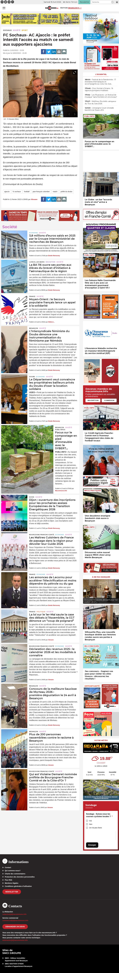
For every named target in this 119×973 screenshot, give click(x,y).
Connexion (109, 400)
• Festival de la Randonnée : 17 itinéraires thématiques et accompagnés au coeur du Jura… (100, 81)
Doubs (32, 376)
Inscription (93, 400)
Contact (8, 867)
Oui (90, 821)
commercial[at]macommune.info (15, 920)
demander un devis (15, 927)
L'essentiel (101, 74)
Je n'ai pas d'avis (95, 828)
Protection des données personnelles (20, 877)
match (55, 192)
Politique (41, 612)
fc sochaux (17, 192)
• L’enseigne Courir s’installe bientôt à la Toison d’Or (99, 109)
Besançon (33, 328)
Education (50, 262)
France (32, 296)
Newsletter (11, 892)
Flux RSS (8, 880)
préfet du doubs (66, 192)
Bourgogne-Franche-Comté (41, 535)
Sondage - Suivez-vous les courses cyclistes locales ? (99, 815)
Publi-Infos (60, 429)
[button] (112, 2)
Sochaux (7, 30)
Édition (64, 8)
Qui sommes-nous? (12, 871)
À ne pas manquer (101, 577)
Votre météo (101, 740)
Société (16, 30)
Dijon (31, 497)
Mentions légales (11, 883)
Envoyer (92, 845)
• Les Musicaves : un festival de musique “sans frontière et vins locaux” (101, 96)
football (26, 192)
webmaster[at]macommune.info (15, 940)
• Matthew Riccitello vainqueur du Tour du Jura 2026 (100, 102)
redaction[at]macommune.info (14, 914)
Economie (33, 233)
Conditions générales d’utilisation (18, 886)
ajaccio (7, 192)
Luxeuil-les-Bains (36, 262)
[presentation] (69, 114)
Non (90, 824)
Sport (25, 30)
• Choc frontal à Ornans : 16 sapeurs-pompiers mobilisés (99, 89)
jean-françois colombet (41, 192)
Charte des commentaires (15, 874)
